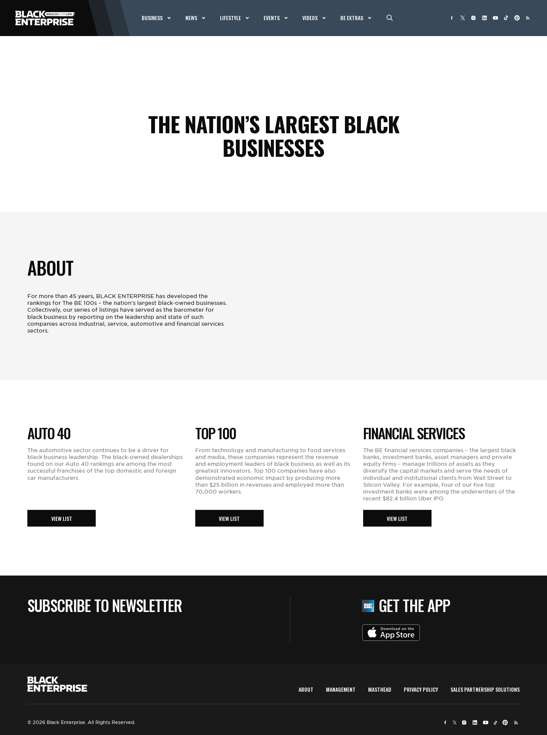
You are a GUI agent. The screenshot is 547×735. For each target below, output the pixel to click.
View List (61, 518)
